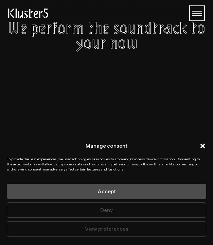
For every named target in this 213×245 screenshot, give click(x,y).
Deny (106, 210)
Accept (106, 191)
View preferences (106, 229)
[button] (202, 146)
